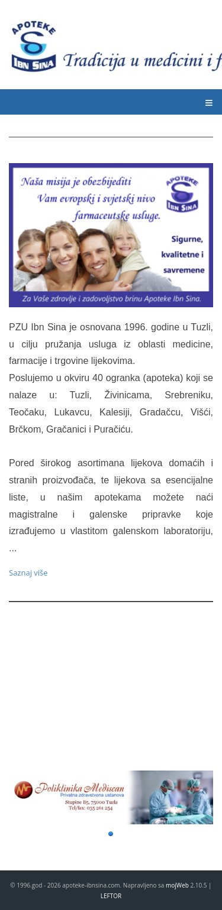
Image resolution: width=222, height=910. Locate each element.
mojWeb (177, 885)
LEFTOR (111, 896)
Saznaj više (28, 572)
